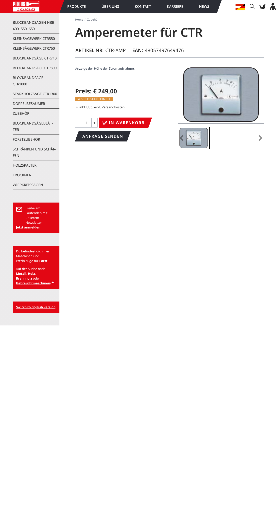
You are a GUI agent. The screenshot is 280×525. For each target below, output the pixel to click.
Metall (21, 273)
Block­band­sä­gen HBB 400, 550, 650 (33, 25)
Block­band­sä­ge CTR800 (35, 67)
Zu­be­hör (21, 113)
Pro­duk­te (76, 6)
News (204, 6)
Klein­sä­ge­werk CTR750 (34, 48)
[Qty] (87, 123)
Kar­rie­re (175, 6)
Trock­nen (22, 175)
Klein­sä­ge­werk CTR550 (34, 38)
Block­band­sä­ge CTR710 (35, 58)
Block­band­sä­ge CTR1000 (28, 80)
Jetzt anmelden (28, 227)
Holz (31, 273)
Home (79, 19)
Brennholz (24, 278)
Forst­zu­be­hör (26, 139)
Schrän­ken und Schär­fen (34, 152)
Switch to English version (35, 307)
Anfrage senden (102, 136)
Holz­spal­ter (24, 165)
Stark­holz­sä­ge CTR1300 (35, 93)
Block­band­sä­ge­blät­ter (33, 126)
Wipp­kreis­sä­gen (28, 184)
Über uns (110, 6)
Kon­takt (143, 6)
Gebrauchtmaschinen (33, 283)
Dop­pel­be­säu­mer (29, 103)
